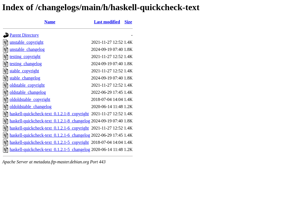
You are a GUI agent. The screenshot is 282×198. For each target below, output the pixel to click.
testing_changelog (26, 63)
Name (49, 22)
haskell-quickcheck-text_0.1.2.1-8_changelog (50, 121)
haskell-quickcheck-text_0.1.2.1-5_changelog (50, 149)
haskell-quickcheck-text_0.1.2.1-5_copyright (49, 142)
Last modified (107, 22)
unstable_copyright (27, 42)
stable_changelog (25, 78)
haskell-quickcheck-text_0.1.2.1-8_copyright (49, 113)
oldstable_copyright (27, 85)
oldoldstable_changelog (30, 106)
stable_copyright (24, 70)
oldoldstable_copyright (30, 99)
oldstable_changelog (28, 92)
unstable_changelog (27, 49)
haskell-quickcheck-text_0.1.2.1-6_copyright (49, 128)
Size (128, 22)
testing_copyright (25, 56)
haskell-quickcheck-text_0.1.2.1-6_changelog (50, 135)
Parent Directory (24, 35)
